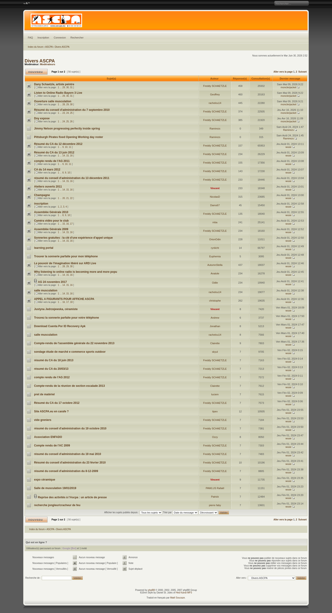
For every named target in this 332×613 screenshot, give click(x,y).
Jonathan (215, 326)
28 (63, 104)
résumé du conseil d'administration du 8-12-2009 (66, 471)
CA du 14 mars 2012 (47, 169)
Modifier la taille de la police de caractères (26, 3)
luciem (215, 394)
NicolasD (215, 196)
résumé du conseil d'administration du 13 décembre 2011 (71, 178)
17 (71, 224)
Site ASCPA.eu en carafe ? (51, 411)
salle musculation (45, 290)
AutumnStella (215, 265)
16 (71, 155)
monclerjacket (288, 87)
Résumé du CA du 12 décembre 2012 (58, 144)
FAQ (30, 37)
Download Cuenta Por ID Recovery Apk (60, 326)
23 (63, 113)
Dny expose (42, 118)
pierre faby (215, 505)
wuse (288, 147)
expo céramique (44, 479)
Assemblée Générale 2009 (51, 229)
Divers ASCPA (62, 47)
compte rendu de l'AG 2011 (52, 161)
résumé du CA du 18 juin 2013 (53, 360)
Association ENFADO (48, 437)
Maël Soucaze (177, 597)
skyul (215, 351)
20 (63, 198)
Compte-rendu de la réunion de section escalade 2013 (69, 385)
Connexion (60, 37)
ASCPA (49, 47)
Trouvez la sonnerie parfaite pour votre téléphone (66, 317)
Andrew (215, 317)
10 (66, 147)
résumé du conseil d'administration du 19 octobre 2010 (70, 428)
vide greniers (42, 420)
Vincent (215, 188)
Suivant (302, 71)
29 (63, 87)
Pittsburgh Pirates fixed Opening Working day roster (68, 137)
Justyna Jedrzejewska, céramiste (56, 309)
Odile (215, 282)
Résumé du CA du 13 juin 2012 (54, 152)
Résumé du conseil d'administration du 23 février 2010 (70, 462)
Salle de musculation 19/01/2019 (55, 488)
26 (71, 121)
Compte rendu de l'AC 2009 (52, 445)
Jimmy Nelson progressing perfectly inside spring (67, 128)
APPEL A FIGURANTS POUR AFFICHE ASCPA (64, 299)
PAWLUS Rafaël (215, 488)
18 (71, 302)
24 (67, 113)
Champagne (42, 195)
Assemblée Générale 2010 (51, 212)
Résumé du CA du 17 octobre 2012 (57, 403)
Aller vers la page (283, 71)
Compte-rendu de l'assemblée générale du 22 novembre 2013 (74, 343)
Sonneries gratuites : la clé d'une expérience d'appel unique (73, 237)
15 (67, 155)
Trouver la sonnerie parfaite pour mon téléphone (66, 256)
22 (71, 198)
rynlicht (215, 247)
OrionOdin (215, 239)
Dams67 (215, 205)
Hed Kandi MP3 (184, 592)
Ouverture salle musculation (52, 101)
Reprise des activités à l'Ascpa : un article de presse (72, 497)
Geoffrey (215, 94)
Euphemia (215, 256)
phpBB (151, 590)
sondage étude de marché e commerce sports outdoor (70, 351)
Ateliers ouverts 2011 (48, 186)
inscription (41, 203)
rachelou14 (215, 103)
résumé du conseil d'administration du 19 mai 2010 (67, 454)
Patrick (215, 496)
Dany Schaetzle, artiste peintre (54, 84)
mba (215, 222)
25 (71, 113)
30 (67, 87)
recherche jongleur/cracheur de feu (57, 505)
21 (67, 198)
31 (71, 87)
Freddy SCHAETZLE (215, 86)
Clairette (215, 343)
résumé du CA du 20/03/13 (51, 368)
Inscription (43, 37)
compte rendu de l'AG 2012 (52, 377)
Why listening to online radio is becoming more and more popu (75, 271)
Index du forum (35, 47)
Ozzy (215, 437)
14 (63, 155)
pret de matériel (44, 394)
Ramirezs (215, 128)
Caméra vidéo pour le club (51, 220)
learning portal (43, 247)
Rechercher (77, 37)
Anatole (215, 273)
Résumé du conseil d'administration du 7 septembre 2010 (72, 109)
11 (70, 147)
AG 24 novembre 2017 (52, 282)
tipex (215, 411)
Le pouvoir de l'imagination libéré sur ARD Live (65, 263)
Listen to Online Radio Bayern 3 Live (58, 92)
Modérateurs (47, 64)
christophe (215, 300)
